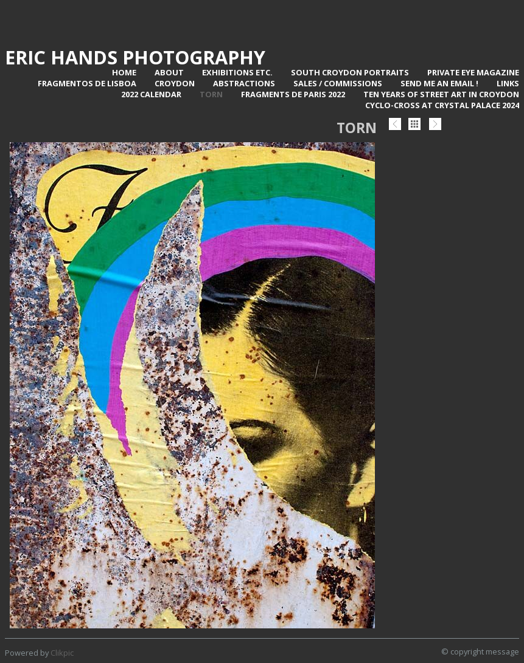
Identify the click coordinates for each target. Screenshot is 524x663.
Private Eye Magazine (473, 72)
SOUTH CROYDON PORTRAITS (350, 72)
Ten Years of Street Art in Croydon (441, 94)
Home (124, 72)
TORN (211, 94)
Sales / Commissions (337, 83)
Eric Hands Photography (135, 57)
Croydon (175, 83)
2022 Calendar (151, 94)
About (169, 72)
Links (508, 83)
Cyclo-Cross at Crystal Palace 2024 (442, 105)
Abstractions (244, 83)
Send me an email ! (439, 83)
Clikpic (62, 652)
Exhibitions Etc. (237, 72)
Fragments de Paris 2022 (293, 94)
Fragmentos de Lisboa (87, 83)
